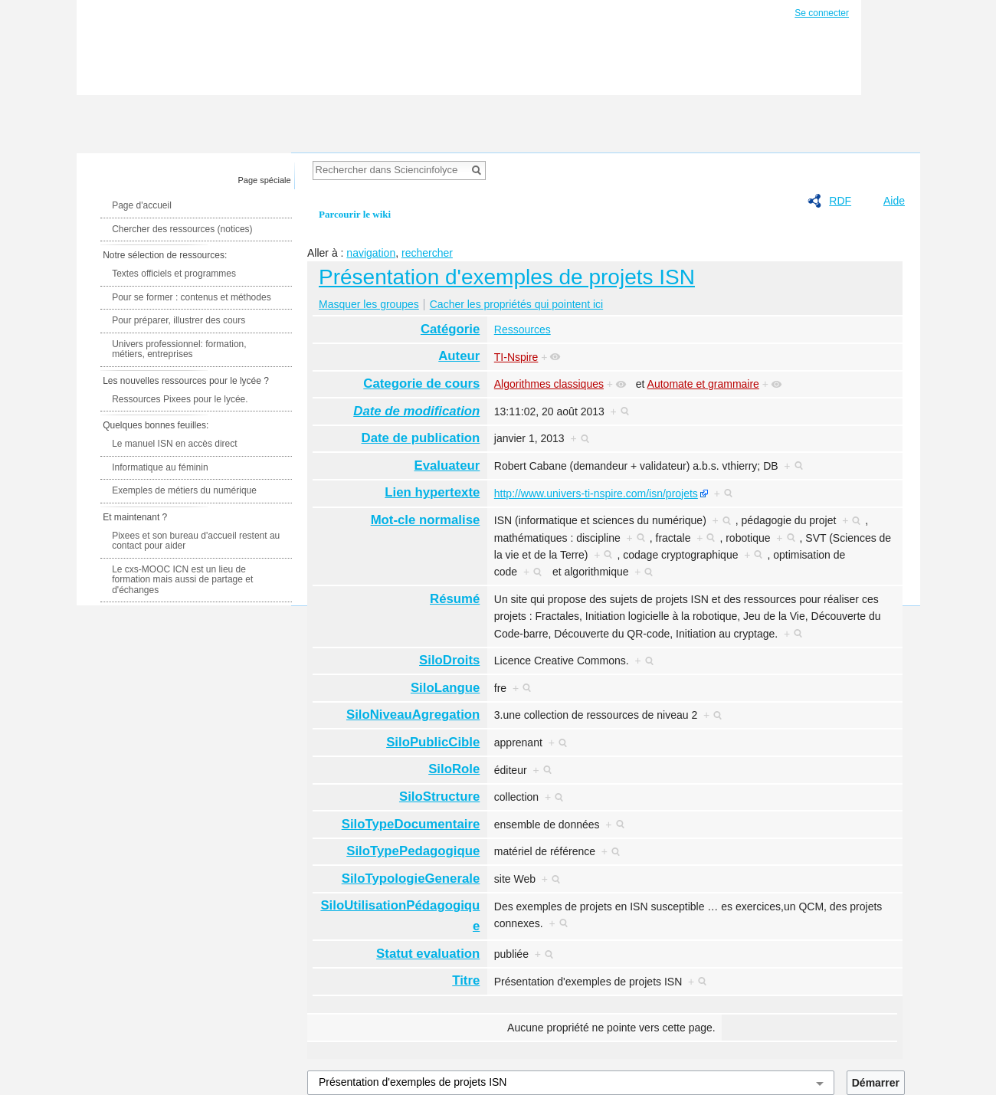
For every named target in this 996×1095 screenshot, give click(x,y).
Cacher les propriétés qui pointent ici (516, 304)
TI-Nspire (516, 357)
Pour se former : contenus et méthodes (191, 297)
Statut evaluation (428, 953)
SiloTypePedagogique (413, 851)
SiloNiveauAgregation (413, 714)
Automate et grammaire (703, 384)
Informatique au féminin (160, 467)
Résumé (455, 599)
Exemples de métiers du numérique (184, 490)
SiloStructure (439, 796)
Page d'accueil (142, 205)
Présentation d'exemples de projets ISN (507, 277)
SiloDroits (449, 660)
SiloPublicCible (433, 742)
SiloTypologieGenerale (411, 878)
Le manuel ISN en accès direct (174, 443)
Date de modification (416, 411)
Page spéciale (264, 180)
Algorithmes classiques (549, 384)
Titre (466, 980)
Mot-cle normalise (425, 520)
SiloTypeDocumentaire (411, 824)
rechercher (427, 253)
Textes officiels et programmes (174, 273)
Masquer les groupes (369, 304)
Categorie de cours (421, 383)
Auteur (459, 356)
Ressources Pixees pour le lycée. (179, 399)
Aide (894, 201)
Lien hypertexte (432, 492)
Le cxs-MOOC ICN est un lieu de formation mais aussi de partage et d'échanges (182, 579)
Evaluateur (447, 465)
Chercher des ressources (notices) (182, 229)
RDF (840, 201)
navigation (370, 253)
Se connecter (822, 13)
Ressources (522, 329)
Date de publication (421, 438)
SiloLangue (445, 687)
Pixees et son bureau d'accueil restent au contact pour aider (196, 541)
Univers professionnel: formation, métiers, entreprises (179, 349)
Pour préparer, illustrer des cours (178, 320)
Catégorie (450, 329)
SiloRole (454, 769)
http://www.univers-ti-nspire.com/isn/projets (596, 493)
